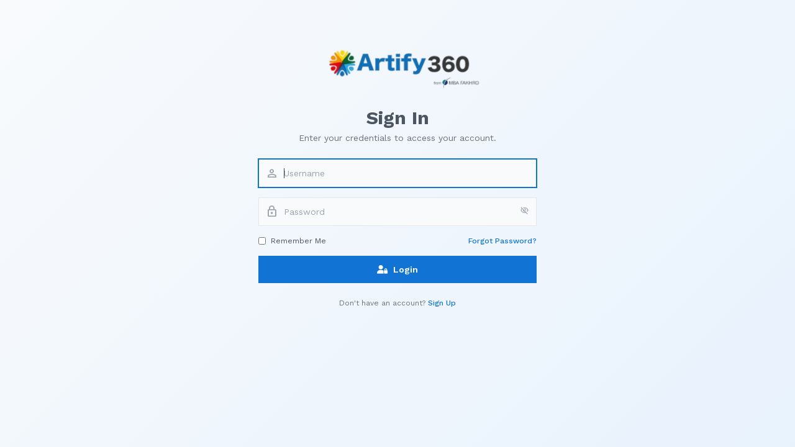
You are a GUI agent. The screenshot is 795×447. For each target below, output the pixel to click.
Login (397, 269)
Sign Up (442, 303)
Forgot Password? (502, 241)
